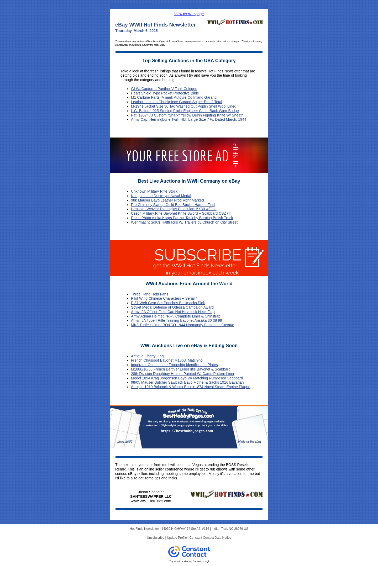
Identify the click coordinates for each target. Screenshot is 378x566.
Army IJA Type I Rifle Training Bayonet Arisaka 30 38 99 (176, 320)
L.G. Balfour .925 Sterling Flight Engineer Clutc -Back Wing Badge (185, 111)
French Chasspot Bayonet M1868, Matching (167, 360)
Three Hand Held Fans (149, 294)
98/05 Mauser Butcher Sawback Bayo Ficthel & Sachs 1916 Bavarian (187, 382)
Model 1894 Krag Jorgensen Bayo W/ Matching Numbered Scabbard (187, 378)
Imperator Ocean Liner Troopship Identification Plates (174, 365)
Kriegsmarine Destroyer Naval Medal (161, 196)
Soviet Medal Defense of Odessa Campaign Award (172, 307)
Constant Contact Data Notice (210, 537)
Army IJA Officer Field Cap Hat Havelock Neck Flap (173, 312)
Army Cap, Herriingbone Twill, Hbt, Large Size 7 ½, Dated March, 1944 (188, 119)
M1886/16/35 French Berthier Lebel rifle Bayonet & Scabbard (180, 369)
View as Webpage (189, 14)
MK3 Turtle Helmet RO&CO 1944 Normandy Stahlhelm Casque (182, 325)
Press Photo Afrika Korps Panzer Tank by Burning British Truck (182, 218)
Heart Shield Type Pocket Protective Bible (165, 93)
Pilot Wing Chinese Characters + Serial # (164, 298)
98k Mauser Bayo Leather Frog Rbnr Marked (167, 200)
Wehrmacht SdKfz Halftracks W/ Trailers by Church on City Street (184, 222)
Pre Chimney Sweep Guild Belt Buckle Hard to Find (173, 205)
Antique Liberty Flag (147, 356)
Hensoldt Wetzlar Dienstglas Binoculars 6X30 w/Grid (174, 209)
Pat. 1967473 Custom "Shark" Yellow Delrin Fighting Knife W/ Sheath (187, 115)
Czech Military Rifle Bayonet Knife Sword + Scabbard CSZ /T (180, 213)
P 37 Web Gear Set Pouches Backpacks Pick (168, 303)
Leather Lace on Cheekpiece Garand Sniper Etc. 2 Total (176, 102)
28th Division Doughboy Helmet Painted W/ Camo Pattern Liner (182, 374)
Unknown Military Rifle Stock (154, 191)
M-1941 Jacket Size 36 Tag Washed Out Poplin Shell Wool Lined (183, 106)
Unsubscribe (155, 537)
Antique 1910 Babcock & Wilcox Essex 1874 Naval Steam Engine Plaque (190, 387)
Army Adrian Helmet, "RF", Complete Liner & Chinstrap (175, 316)
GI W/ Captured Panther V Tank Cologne (164, 89)
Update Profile (177, 537)
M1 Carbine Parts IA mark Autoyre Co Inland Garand (174, 97)
